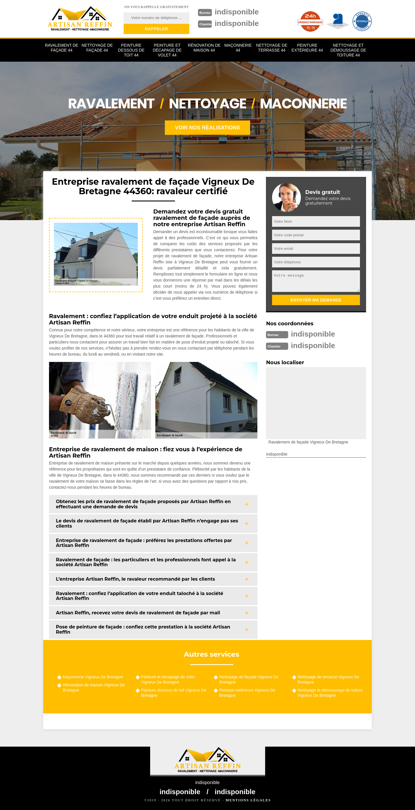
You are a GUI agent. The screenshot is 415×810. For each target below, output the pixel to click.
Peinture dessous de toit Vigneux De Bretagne (173, 693)
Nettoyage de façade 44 (97, 47)
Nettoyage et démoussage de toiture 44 (348, 50)
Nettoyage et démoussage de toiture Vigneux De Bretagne (330, 693)
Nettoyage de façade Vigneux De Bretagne (248, 679)
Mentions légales (248, 800)
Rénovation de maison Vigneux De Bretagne (94, 687)
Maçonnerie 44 (238, 47)
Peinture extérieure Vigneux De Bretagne (247, 693)
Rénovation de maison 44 (204, 47)
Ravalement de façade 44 (61, 47)
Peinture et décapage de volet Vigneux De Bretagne (168, 679)
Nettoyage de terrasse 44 (271, 47)
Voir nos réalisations (207, 128)
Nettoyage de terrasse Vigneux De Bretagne (328, 679)
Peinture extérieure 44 (307, 47)
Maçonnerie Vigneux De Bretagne (93, 677)
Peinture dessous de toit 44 (131, 50)
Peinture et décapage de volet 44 (167, 50)
